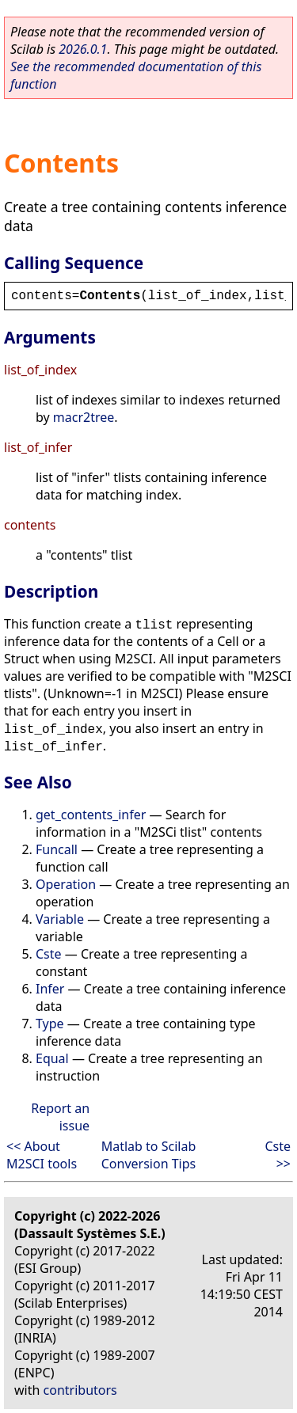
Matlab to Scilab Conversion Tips (148, 1155)
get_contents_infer (91, 814)
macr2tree (84, 417)
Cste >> (278, 1155)
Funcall (57, 849)
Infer (50, 988)
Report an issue (60, 1117)
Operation (66, 884)
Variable (60, 919)
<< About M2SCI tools (41, 1155)
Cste (49, 954)
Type (50, 1023)
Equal (52, 1058)
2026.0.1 (83, 49)
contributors (80, 1390)
